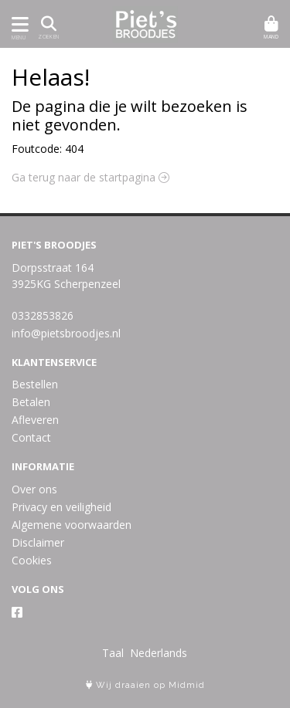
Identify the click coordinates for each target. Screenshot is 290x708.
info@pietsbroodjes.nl (66, 333)
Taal (113, 652)
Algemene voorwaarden (71, 524)
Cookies (32, 560)
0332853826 (42, 315)
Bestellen (35, 384)
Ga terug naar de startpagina (90, 177)
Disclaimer (38, 542)
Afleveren (35, 419)
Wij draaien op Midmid (145, 685)
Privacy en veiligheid (61, 507)
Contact (31, 437)
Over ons (34, 489)
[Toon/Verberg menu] (17, 24)
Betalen (31, 402)
